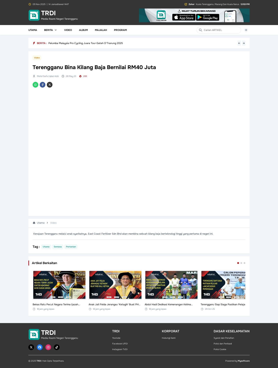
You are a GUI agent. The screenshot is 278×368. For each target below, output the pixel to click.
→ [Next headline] (244, 43)
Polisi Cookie (220, 349)
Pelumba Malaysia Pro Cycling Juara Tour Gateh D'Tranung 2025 (85, 43)
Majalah (101, 30)
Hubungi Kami (169, 338)
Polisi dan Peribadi (223, 343)
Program (120, 30)
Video (68, 30)
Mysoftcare (244, 360)
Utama (32, 30)
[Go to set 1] (238, 263)
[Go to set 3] (244, 263)
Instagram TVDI (119, 349)
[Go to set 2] (241, 263)
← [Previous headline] (239, 43)
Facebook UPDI (120, 343)
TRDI (39, 360)
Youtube (116, 338)
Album (83, 30)
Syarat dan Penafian (224, 338)
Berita (50, 30)
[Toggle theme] (246, 30)
